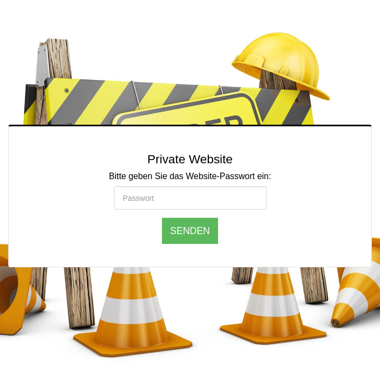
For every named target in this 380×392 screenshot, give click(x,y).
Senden (190, 230)
